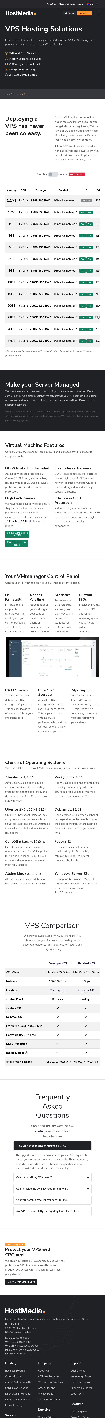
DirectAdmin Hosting (17, 1394)
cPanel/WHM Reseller (18, 1382)
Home (7, 94)
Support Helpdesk (81, 1388)
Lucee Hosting (13, 1405)
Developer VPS (57, 963)
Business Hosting (15, 1370)
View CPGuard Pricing (21, 1282)
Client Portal (78, 1370)
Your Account (84, 13)
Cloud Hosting (13, 1376)
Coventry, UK (57, 990)
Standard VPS (86, 963)
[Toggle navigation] (97, 13)
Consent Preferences (50, 1382)
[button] (92, 3)
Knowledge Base (81, 1376)
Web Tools (77, 1394)
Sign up (69, 13)
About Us (51, 3)
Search (81, 3)
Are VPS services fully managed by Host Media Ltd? (47, 1211)
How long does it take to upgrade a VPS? (41, 1146)
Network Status (67, 3)
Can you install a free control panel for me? (42, 1200)
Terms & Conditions (49, 1399)
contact (40, 1131)
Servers (16, 94)
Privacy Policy (46, 1394)
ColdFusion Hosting (16, 1388)
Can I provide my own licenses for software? (43, 1188)
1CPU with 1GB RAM (18, 521)
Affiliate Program (48, 1376)
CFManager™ (79, 1411)
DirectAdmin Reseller (18, 1399)
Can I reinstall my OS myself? (34, 1177)
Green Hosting (46, 1388)
